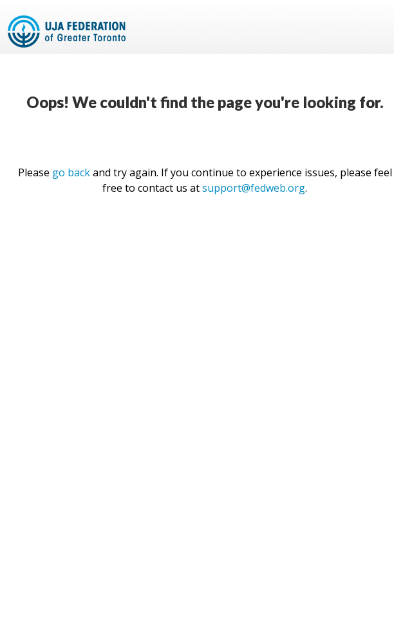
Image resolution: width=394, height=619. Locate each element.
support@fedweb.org (253, 188)
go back (71, 172)
